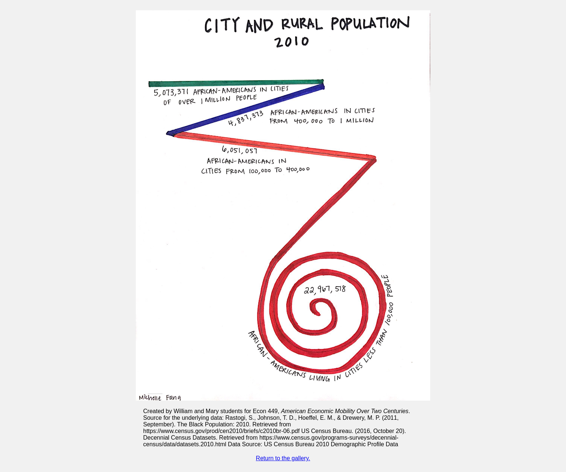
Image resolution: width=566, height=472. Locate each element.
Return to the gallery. (283, 458)
